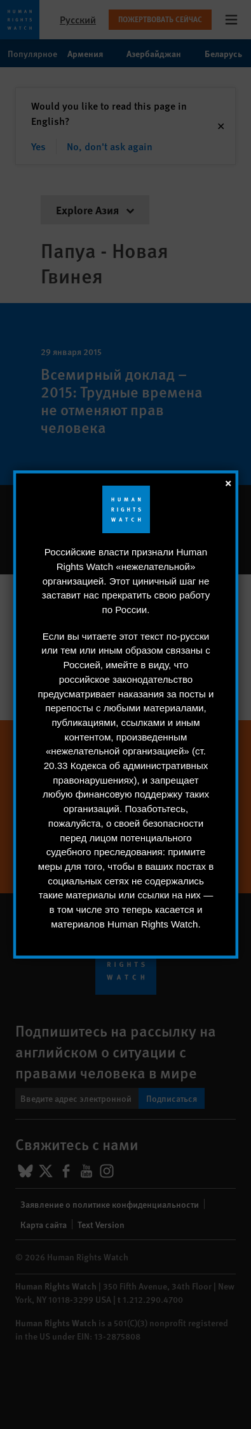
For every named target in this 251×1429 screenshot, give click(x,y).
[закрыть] (227, 482)
